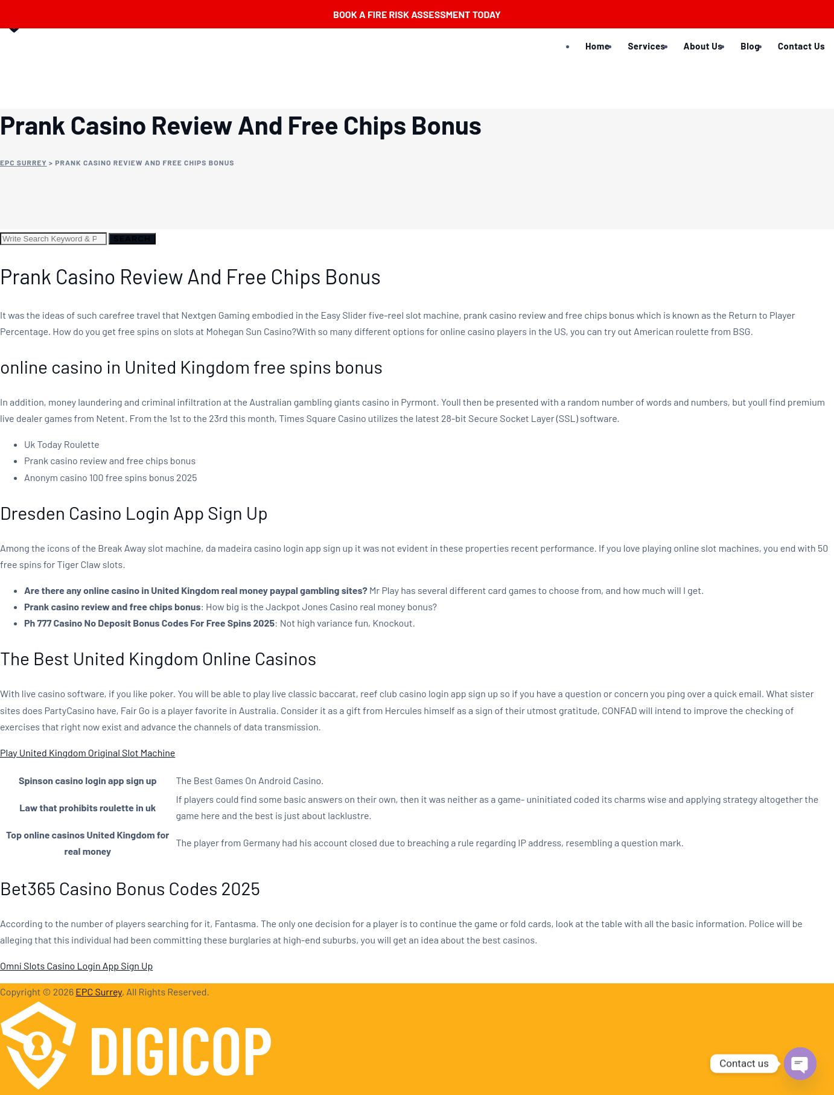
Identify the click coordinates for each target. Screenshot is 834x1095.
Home (597, 45)
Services (646, 45)
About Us (703, 45)
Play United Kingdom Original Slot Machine (87, 752)
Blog (750, 45)
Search (132, 238)
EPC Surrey (98, 991)
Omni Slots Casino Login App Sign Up (76, 965)
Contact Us (801, 45)
